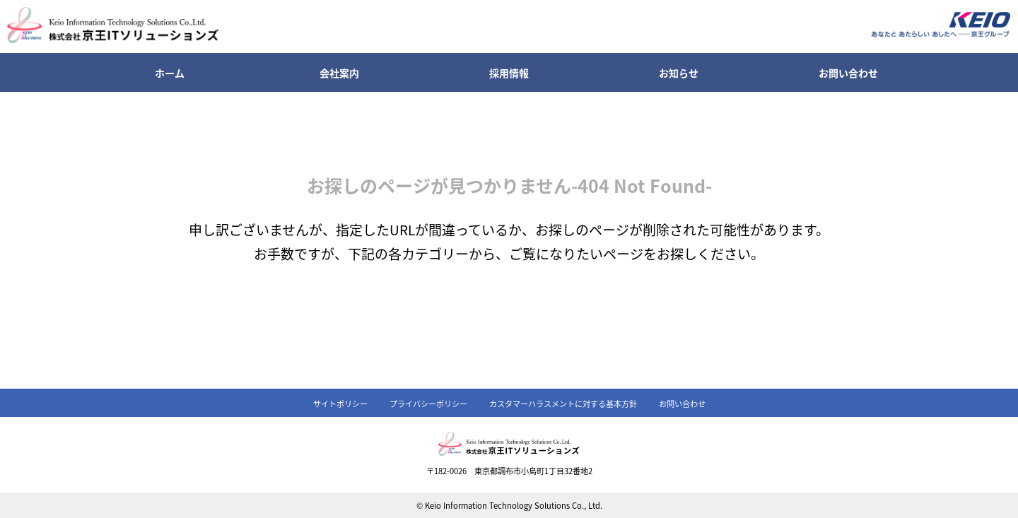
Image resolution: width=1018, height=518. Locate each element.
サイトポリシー (340, 403)
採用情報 (509, 73)
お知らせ (678, 73)
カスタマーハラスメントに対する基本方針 (563, 403)
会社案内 (339, 73)
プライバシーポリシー (428, 403)
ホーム (170, 73)
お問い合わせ (848, 73)
